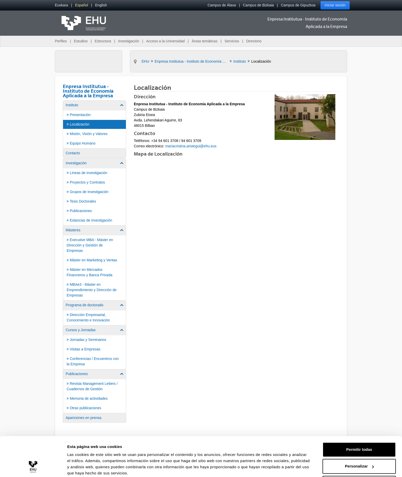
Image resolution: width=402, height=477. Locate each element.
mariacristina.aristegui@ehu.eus (190, 146)
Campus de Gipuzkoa (298, 5)
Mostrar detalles (82, 467)
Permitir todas (359, 429)
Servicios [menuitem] (232, 41)
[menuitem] (61, 5)
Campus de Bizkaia (258, 5)
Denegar (359, 463)
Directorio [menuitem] (254, 41)
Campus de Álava (221, 5)
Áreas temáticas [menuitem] (204, 41)
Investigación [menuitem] (128, 41)
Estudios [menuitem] (81, 41)
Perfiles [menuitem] (61, 41)
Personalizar (359, 446)
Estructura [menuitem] (103, 41)
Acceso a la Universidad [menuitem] (165, 41)
